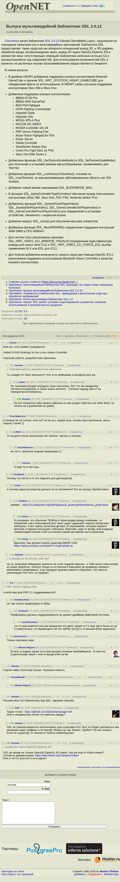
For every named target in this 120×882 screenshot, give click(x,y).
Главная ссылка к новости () (43, 281)
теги (95, 5)
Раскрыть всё (102, 336)
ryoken (21, 382)
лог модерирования (111, 767)
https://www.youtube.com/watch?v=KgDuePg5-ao (43, 545)
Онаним (19, 723)
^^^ (51, 365)
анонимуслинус (22, 600)
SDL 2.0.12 (52, 40)
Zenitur (13, 343)
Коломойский (17, 677)
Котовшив (19, 474)
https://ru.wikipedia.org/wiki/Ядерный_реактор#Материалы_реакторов (65, 504)
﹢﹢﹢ (52, 343)
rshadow (22, 501)
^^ (48, 365)
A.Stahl (17, 432)
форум (86, 5)
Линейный (82, 336)
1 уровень (68, 336)
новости (69, 5)
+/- (91, 336)
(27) (22, 336)
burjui (17, 485)
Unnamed (23, 611)
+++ (77, 5)
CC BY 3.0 (21, 311)
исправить (98, 277)
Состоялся (12, 40)
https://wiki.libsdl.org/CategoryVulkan (57, 755)
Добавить (80, 878)
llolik (17, 708)
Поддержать (95, 878)
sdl (25, 318)
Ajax (58, 336)
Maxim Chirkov (109, 875)
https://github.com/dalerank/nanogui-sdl (48, 711)
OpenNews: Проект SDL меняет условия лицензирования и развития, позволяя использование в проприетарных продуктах (57, 303)
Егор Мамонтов (17, 416)
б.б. (12, 583)
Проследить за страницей (17, 878)
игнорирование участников (89, 767)
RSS (114, 336)
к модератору (74, 343)
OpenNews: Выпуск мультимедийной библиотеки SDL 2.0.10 (45, 290)
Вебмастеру (111, 878)
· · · (59, 343)
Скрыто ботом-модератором (59, 677)
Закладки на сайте (12, 875)
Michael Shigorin (26, 647)
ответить (43, 343)
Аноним (19, 365)
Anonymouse (20, 636)
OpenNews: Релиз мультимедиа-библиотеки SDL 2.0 (41, 299)
